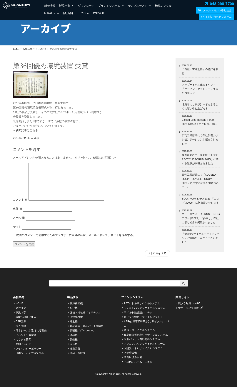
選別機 (74, 321)
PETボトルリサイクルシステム (142, 303)
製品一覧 (66, 5)
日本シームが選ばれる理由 (31, 330)
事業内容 (21, 312)
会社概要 (21, 307)
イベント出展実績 (26, 335)
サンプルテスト (139, 5)
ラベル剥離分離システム (138, 312)
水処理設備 (130, 352)
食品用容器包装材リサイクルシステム (146, 334)
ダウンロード (86, 5)
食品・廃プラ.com (190, 307)
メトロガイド (157, 253)
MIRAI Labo (51, 13)
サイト (17, 226)
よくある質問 (23, 339)
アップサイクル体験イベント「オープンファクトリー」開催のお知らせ (200, 89)
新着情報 (49, 5)
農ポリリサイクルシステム (139, 330)
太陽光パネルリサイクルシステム (143, 348)
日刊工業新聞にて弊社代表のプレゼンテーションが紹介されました (200, 139)
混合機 (74, 343)
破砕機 (74, 335)
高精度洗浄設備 (133, 357)
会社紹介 (69, 13)
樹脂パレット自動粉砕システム (142, 339)
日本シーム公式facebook (30, 353)
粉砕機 (74, 307)
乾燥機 (74, 339)
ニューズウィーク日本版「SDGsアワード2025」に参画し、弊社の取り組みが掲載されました (201, 218)
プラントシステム (111, 5)
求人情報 (21, 326)
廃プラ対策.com (189, 303)
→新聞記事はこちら (25, 130)
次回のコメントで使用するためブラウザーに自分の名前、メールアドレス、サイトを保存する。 (76, 235)
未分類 (35, 137)
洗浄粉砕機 (76, 303)
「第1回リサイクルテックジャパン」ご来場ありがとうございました (201, 238)
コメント (20, 199)
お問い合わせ (23, 343)
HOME (19, 303)
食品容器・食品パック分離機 (87, 326)
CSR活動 (98, 13)
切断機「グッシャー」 (83, 330)
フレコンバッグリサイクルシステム (144, 307)
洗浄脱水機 (76, 316)
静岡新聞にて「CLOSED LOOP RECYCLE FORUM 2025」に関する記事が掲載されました (200, 159)
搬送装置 (75, 348)
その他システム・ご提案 (138, 361)
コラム (85, 13)
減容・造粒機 (77, 353)
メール (19, 217)
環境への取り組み (26, 316)
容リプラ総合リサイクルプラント (143, 316)
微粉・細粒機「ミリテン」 (85, 312)
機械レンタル (163, 5)
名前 (17, 208)
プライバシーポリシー (28, 348)
